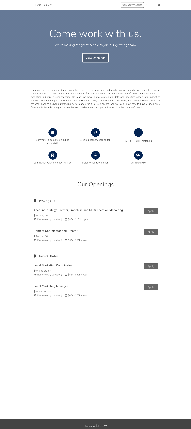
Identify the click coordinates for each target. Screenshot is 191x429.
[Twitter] (146, 5)
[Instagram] (152, 5)
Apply (151, 211)
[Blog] (159, 5)
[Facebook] (149, 5)
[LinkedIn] (155, 5)
